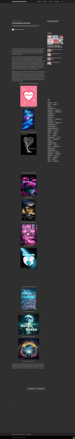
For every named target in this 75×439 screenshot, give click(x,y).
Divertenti (54, 133)
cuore (49, 133)
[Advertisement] (37, 12)
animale (54, 104)
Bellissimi (49, 106)
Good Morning (56, 139)
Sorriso (54, 159)
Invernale (49, 144)
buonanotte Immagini (51, 126)
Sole (48, 159)
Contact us (18, 434)
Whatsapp (55, 161)
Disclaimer (23, 434)
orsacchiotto (58, 153)
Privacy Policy (28, 434)
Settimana (55, 157)
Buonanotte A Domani (51, 124)
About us (13, 434)
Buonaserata (57, 1)
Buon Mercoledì (50, 115)
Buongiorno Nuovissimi (56, 53)
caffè (56, 130)
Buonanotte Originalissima (52, 128)
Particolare (50, 155)
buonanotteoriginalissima (19, 29)
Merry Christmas (56, 146)
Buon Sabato (50, 117)
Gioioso (49, 139)
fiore (58, 137)
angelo (49, 104)
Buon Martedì (58, 111)
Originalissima (50, 153)
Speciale (49, 161)
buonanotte (58, 122)
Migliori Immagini (50, 148)
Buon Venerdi (50, 119)
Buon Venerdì (58, 119)
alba (55, 102)
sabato (49, 157)
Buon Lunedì (50, 111)
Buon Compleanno (51, 108)
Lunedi (49, 146)
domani (54, 135)
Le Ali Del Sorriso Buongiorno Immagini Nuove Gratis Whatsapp (54, 46)
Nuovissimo (51, 1)
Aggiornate (50, 102)
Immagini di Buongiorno (56, 62)
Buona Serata (50, 122)
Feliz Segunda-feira (51, 137)
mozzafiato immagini (51, 150)
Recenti (56, 155)
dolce (49, 135)
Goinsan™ (24, 437)
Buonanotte (39, 1)
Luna (55, 144)
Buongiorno (45, 1)
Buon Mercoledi (50, 113)
